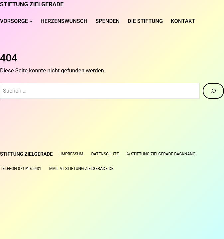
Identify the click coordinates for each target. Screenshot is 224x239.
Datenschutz (105, 154)
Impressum (72, 154)
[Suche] (213, 91)
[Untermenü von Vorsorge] (31, 21)
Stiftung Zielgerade (31, 4)
